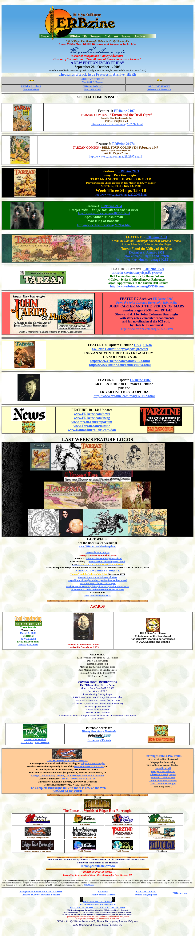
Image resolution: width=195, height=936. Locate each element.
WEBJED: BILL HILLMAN (97, 901)
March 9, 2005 (28, 633)
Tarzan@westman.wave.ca (97, 865)
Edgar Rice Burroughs (93, 763)
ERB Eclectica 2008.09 (97, 552)
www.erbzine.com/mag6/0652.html (107, 561)
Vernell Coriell (163, 768)
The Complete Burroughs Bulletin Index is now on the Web (67, 788)
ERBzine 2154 (111, 206)
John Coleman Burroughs (163, 780)
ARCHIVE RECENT (92, 79)
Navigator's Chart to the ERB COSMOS (40, 891)
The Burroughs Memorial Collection (84, 775)
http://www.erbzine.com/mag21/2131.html (146, 260)
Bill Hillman (89, 885)
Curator (60, 775)
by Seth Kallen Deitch (97, 586)
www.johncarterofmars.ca (97, 595)
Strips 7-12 (114, 570)
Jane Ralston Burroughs (163, 783)
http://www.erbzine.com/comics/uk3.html (120, 361)
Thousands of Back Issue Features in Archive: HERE (97, 74)
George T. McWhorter (42, 775)
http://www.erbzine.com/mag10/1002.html (124, 396)
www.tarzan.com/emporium (91, 422)
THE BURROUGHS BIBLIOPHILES (67, 760)
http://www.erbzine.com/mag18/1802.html (104, 213)
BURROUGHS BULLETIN (89, 766)
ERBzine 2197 (124, 111)
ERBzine (103, 891)
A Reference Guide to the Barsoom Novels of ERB (97, 589)
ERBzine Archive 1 (31, 86)
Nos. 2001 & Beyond (92, 82)
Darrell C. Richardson (163, 777)
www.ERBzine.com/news (92, 414)
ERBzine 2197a (123, 144)
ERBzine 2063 (128, 171)
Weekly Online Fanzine (102, 894)
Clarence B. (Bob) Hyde (163, 774)
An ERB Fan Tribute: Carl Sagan (98, 583)
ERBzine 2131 (157, 237)
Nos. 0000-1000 (31, 89)
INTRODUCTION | (85, 570)
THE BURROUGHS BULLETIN (77, 778)
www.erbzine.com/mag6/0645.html (104, 558)
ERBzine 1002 (140, 380)
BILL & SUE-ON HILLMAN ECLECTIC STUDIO (97, 907)
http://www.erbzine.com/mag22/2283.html (147, 328)
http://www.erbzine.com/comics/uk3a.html (120, 365)
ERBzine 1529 (153, 269)
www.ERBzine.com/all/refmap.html (97, 546)
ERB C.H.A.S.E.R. (146, 891)
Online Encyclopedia (146, 894)
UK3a (147, 345)
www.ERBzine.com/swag (92, 418)
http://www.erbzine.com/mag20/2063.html (121, 194)
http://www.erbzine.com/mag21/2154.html (104, 225)
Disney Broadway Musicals (99, 731)
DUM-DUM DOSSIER (67, 791)
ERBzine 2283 (163, 299)
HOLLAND (27, 742)
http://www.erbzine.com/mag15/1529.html (137, 286)
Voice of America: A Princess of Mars (97, 577)
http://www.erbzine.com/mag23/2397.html (117, 124)
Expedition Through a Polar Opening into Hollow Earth (97, 580)
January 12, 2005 (28, 644)
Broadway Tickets (99, 740)
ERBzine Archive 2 (93, 86)
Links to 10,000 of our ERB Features (41, 894)
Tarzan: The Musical (35, 739)
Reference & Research (159, 89)
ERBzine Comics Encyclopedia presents (137, 272)
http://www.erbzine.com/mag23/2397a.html (116, 156)
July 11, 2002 (28, 638)
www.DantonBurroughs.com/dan (92, 430)
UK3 (137, 345)
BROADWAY (42, 742)
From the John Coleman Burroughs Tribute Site (146, 302)
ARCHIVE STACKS (159, 86)
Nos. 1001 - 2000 (92, 89)
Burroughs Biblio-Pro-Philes (163, 756)
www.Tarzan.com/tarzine (92, 426)
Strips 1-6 (102, 570)
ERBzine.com (180, 893)
